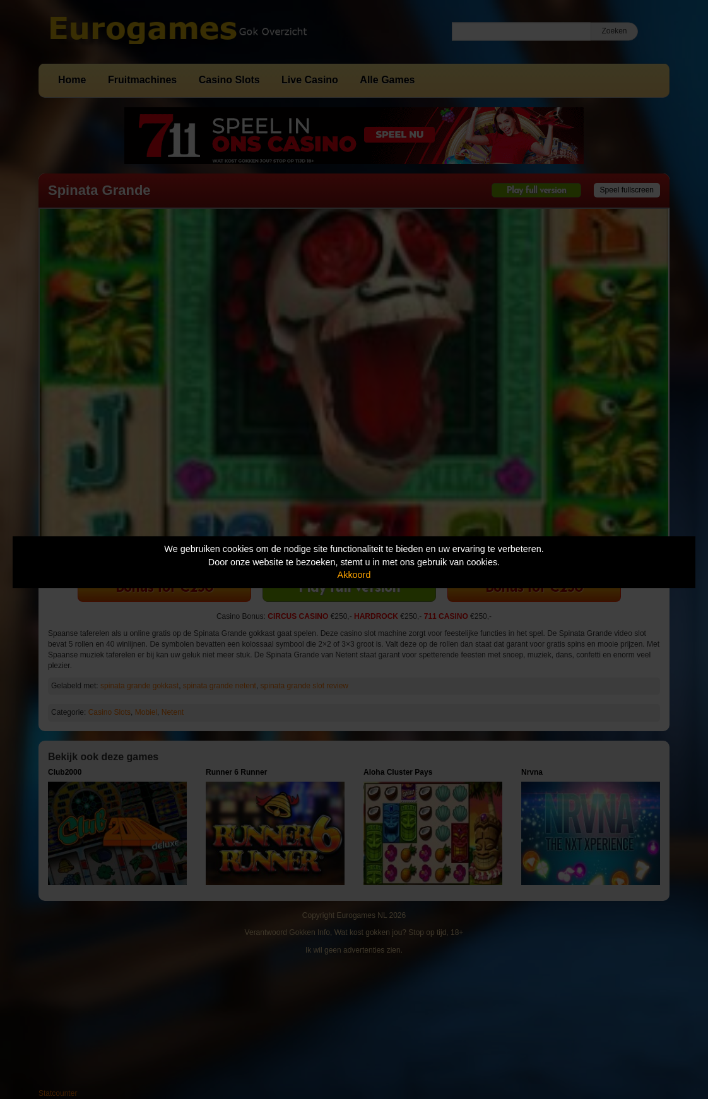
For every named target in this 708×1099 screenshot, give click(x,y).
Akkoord (354, 575)
